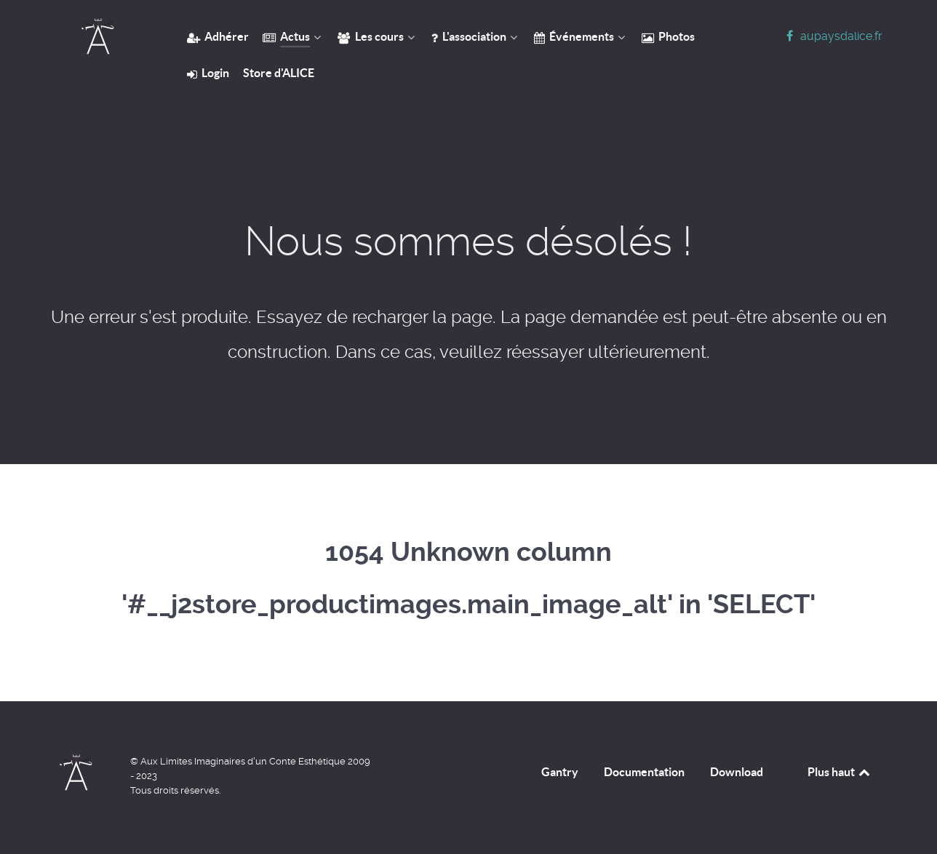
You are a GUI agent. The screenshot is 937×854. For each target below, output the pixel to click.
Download (736, 771)
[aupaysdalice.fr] (832, 36)
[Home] (97, 36)
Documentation (644, 771)
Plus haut (840, 771)
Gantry (559, 771)
